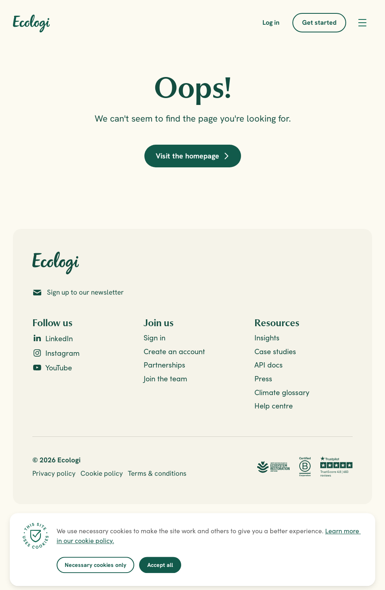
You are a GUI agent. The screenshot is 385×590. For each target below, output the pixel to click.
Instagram (62, 353)
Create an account (174, 351)
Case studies (275, 351)
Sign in (154, 337)
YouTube (58, 367)
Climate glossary (281, 392)
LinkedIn (59, 338)
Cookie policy (101, 473)
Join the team (165, 378)
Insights (266, 337)
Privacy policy (54, 473)
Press (263, 378)
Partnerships (164, 365)
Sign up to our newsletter (85, 292)
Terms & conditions (157, 473)
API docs (268, 365)
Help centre (273, 405)
